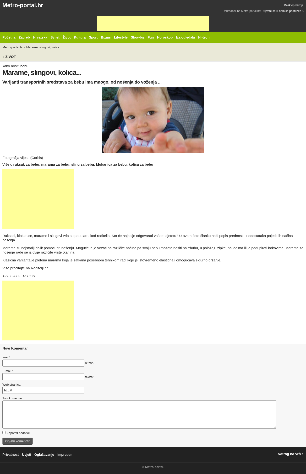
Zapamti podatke (16, 433)
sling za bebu (82, 164)
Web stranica (11, 384)
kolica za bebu (141, 164)
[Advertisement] (153, 23)
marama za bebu (55, 164)
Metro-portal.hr (22, 5)
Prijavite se (269, 11)
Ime (6, 357)
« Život (9, 57)
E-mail (7, 371)
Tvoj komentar (12, 398)
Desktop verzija (294, 5)
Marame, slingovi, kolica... (44, 47)
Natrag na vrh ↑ (291, 454)
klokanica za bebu (111, 164)
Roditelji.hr (39, 268)
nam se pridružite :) (291, 11)
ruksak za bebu (26, 164)
